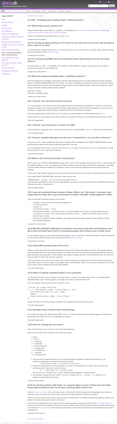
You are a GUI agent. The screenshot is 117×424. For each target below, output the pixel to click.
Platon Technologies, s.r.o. (48, 421)
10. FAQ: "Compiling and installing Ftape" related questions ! (56, 20)
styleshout (112, 421)
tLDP (3, 11)
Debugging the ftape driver (10, 71)
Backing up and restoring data (11, 42)
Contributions (6, 73)
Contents (40, 16)
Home (28, 11)
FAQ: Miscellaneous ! (8, 68)
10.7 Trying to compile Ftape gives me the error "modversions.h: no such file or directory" (69, 136)
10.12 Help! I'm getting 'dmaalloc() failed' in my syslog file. (55, 270)
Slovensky (103, 2)
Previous (34, 16)
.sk (9, 3)
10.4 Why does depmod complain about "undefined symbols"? (57, 76)
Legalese (4, 25)
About (68, 11)
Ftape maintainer (45, 404)
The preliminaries (7, 31)
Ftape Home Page (53, 52)
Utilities (61, 11)
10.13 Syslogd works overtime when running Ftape (51, 307)
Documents (52, 11)
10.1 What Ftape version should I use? (45, 26)
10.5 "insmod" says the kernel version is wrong (50, 100)
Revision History (7, 28)
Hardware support (7, 22)
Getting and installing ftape (10, 34)
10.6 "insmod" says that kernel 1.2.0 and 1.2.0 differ (51, 124)
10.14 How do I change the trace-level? (46, 322)
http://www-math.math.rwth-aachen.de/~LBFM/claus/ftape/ (47, 32)
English (111, 2)
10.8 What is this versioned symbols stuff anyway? (51, 157)
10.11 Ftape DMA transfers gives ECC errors (48, 243)
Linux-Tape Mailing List (104, 400)
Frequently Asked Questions (11, 50)
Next (29, 16)
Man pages (36, 11)
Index (3, 19)
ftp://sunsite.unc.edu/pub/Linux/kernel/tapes (91, 30)
